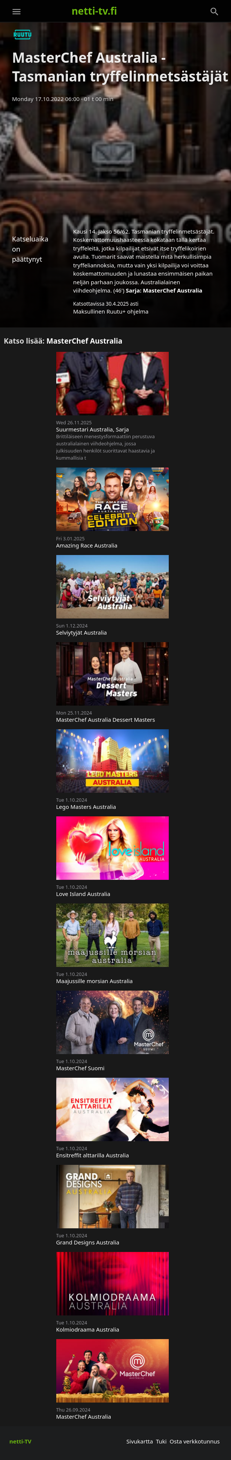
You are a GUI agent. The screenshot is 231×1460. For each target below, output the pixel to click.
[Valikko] (17, 12)
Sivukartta (139, 1441)
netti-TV (20, 1441)
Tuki (161, 1441)
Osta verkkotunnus (195, 1441)
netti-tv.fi (94, 11)
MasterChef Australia (172, 290)
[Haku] (215, 12)
